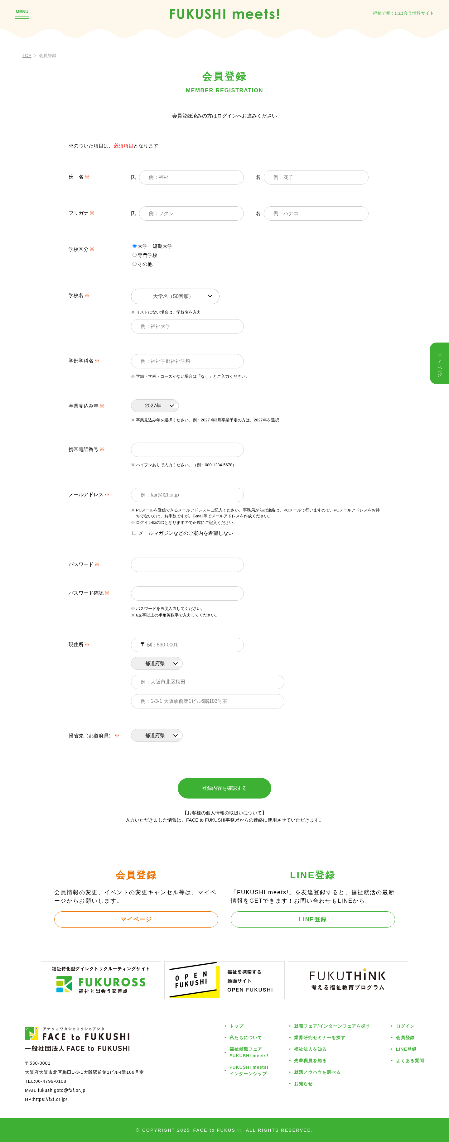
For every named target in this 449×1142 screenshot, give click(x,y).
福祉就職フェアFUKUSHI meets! (248, 1052)
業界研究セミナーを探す (319, 1037)
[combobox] (175, 296)
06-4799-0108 (51, 1081)
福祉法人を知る (310, 1049)
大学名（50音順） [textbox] (173, 296)
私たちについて (245, 1037)
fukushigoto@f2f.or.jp (62, 1090)
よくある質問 (410, 1060)
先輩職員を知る (310, 1060)
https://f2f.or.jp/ (50, 1099)
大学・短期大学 (152, 246)
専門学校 (145, 255)
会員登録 (405, 1037)
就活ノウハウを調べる (317, 1072)
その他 (142, 264)
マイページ (136, 919)
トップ (236, 1026)
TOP (26, 55)
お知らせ (303, 1083)
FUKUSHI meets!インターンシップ (248, 1070)
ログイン (227, 115)
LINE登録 (313, 919)
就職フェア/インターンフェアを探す (332, 1026)
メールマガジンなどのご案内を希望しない (182, 533)
